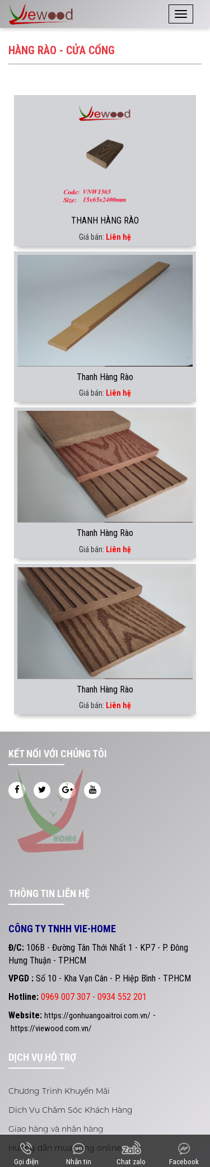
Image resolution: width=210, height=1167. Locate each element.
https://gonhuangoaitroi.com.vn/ (97, 1016)
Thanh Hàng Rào (105, 377)
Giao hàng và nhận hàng (56, 1129)
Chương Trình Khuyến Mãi (59, 1091)
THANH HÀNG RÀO (105, 220)
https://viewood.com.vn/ (51, 1028)
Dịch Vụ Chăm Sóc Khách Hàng (70, 1110)
